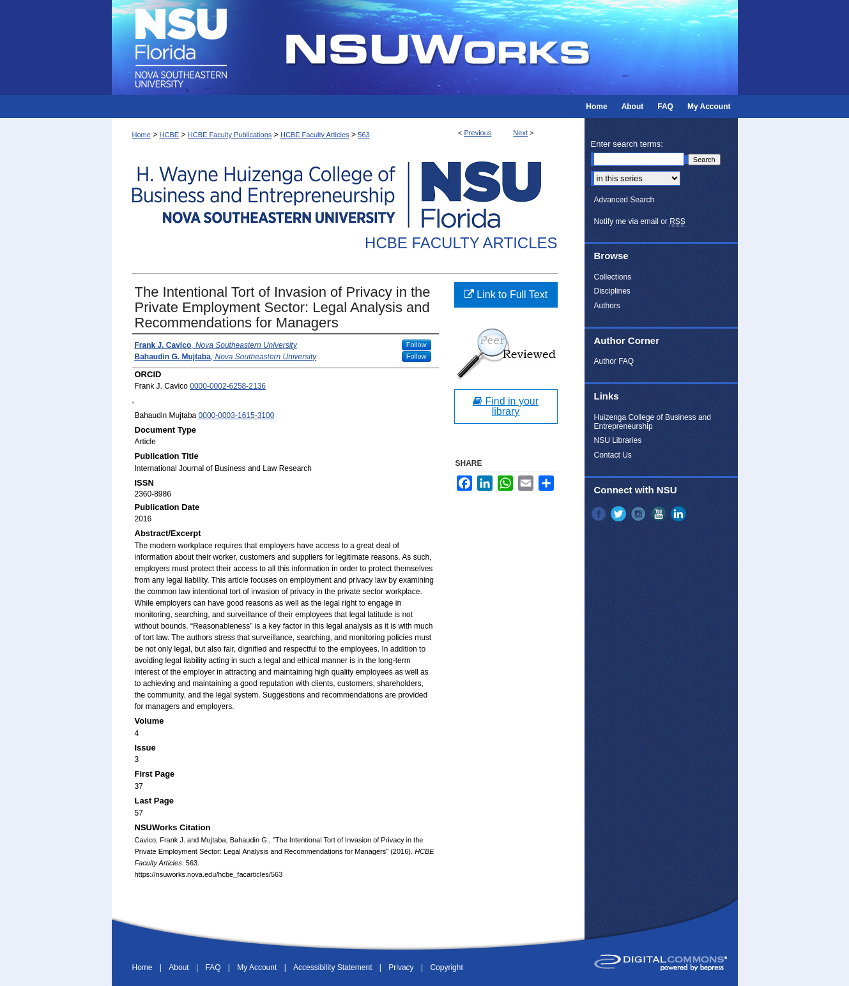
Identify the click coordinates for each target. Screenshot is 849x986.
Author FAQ (614, 361)
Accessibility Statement (333, 967)
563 (363, 134)
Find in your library (506, 406)
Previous (478, 133)
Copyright (446, 967)
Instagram (639, 513)
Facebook (600, 513)
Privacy (402, 967)
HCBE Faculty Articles (314, 134)
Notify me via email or (639, 221)
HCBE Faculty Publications (230, 134)
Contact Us (613, 455)
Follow (416, 344)
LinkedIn (680, 513)
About (180, 967)
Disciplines (612, 291)
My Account (258, 967)
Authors (607, 305)
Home (141, 134)
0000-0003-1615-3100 (237, 415)
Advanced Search (624, 199)
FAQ (213, 967)
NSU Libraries (618, 440)
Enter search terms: (627, 144)
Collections (613, 277)
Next (520, 133)
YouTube (660, 513)
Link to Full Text (505, 294)
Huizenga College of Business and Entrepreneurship (652, 422)
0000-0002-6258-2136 (228, 386)
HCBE (170, 134)
